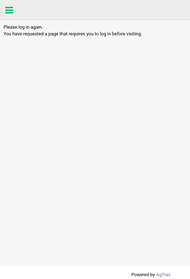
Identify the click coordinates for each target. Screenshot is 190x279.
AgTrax (163, 274)
